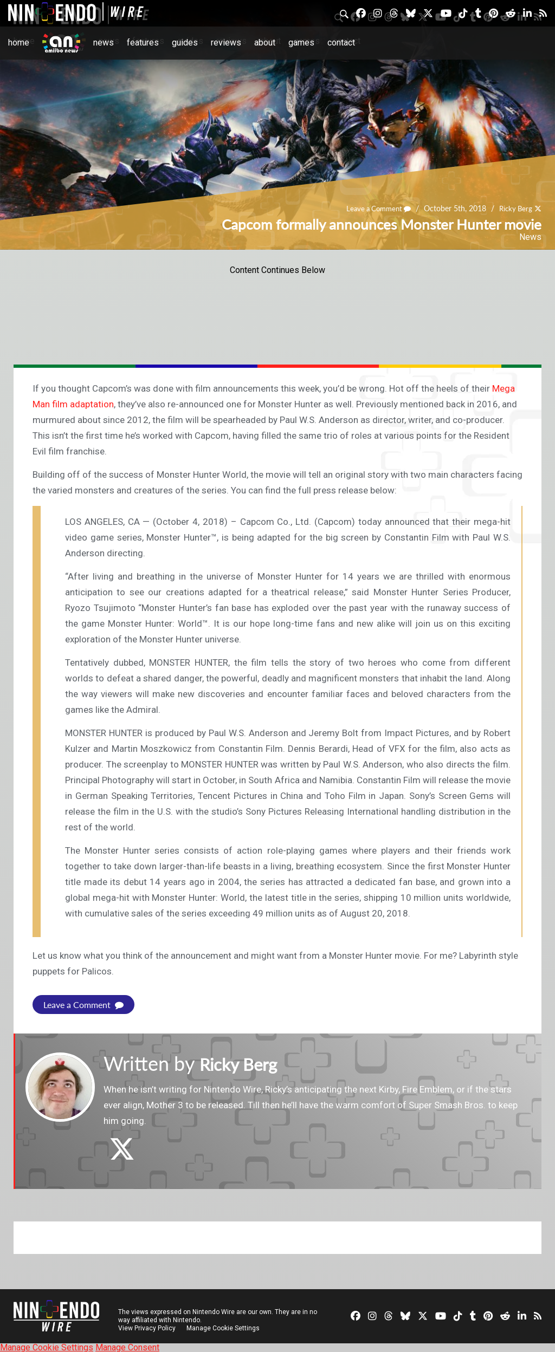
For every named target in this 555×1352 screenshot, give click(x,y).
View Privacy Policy (147, 1327)
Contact (341, 42)
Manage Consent (127, 1347)
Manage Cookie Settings (224, 1327)
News (103, 42)
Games (301, 42)
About (264, 42)
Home (18, 42)
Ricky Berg (514, 208)
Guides (185, 42)
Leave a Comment (373, 208)
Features (143, 42)
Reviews (226, 42)
